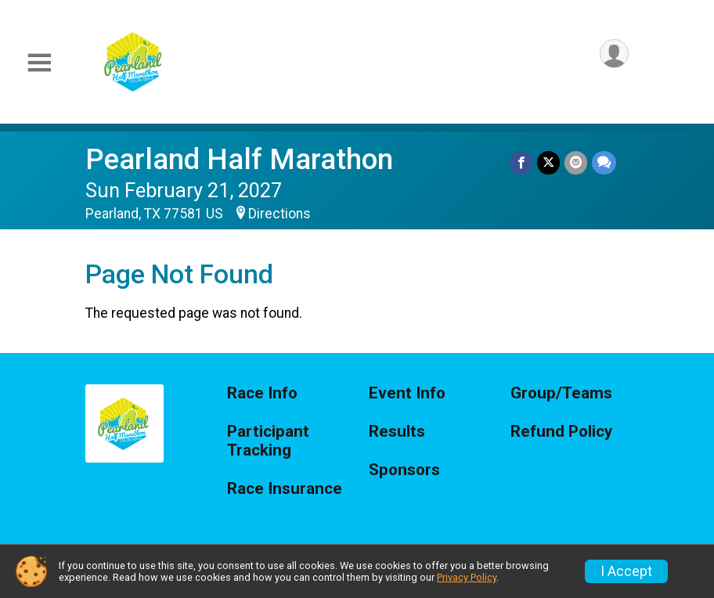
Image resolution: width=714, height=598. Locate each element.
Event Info (407, 393)
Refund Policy (561, 432)
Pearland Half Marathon (239, 159)
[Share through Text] (604, 162)
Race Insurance (284, 489)
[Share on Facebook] (521, 162)
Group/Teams (561, 393)
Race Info (262, 393)
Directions (279, 214)
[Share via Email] (575, 162)
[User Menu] (614, 53)
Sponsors (404, 470)
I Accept (626, 571)
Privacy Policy (466, 577)
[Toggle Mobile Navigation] (39, 63)
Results (397, 432)
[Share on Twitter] (548, 162)
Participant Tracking (268, 441)
